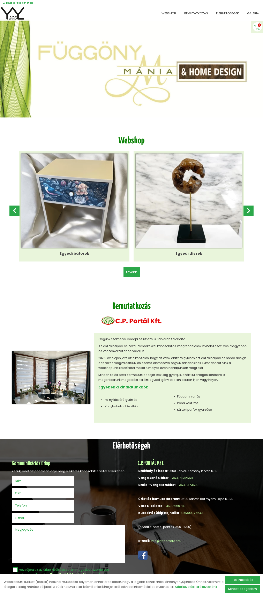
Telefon (28, 495)
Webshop (168, 13)
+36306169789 (174, 503)
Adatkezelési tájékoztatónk (196, 587)
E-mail (83, 495)
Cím (75, 483)
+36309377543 (191, 510)
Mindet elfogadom (242, 589)
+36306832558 (181, 475)
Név (25, 483)
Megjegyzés (25, 507)
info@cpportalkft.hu (165, 538)
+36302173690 (187, 482)
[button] (248, 210)
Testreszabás (242, 580)
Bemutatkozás (196, 13)
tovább (131, 269)
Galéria (253, 13)
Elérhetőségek (227, 13)
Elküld (19, 571)
